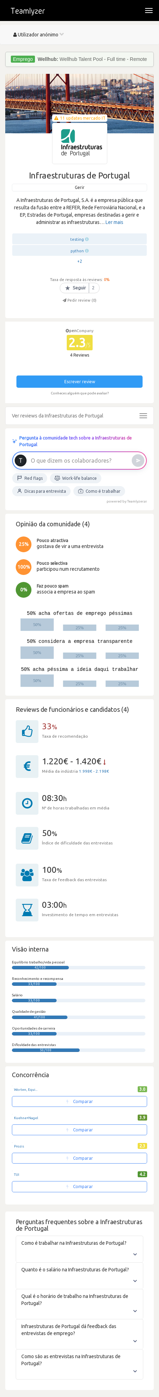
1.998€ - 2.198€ (94, 771)
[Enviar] (138, 460)
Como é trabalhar (99, 491)
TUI (16, 1175)
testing (77, 239)
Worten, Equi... (25, 1089)
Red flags (30, 478)
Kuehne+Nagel (26, 1118)
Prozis (19, 1146)
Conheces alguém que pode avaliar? (80, 393)
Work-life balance (76, 478)
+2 (79, 261)
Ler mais (114, 222)
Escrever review (79, 381)
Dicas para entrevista (41, 491)
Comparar (79, 1101)
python (77, 251)
